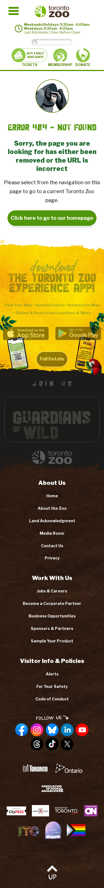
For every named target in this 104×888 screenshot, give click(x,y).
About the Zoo (52, 508)
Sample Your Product (52, 641)
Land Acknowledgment (52, 520)
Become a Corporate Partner (52, 603)
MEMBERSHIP (60, 58)
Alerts (52, 674)
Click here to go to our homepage (52, 218)
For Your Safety (52, 686)
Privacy (52, 558)
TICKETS (29, 57)
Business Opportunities (52, 616)
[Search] (56, 42)
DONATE (82, 57)
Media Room (52, 533)
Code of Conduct (52, 699)
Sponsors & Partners (52, 628)
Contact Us (52, 545)
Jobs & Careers (52, 591)
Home (52, 495)
